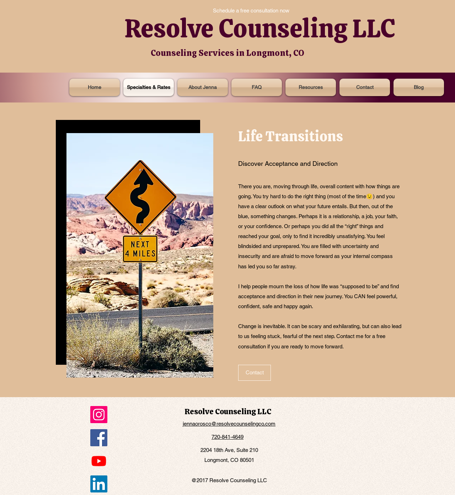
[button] (311, 87)
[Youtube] (98, 460)
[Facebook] (98, 437)
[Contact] (254, 373)
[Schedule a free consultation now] (251, 11)
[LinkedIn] (98, 484)
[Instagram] (98, 414)
